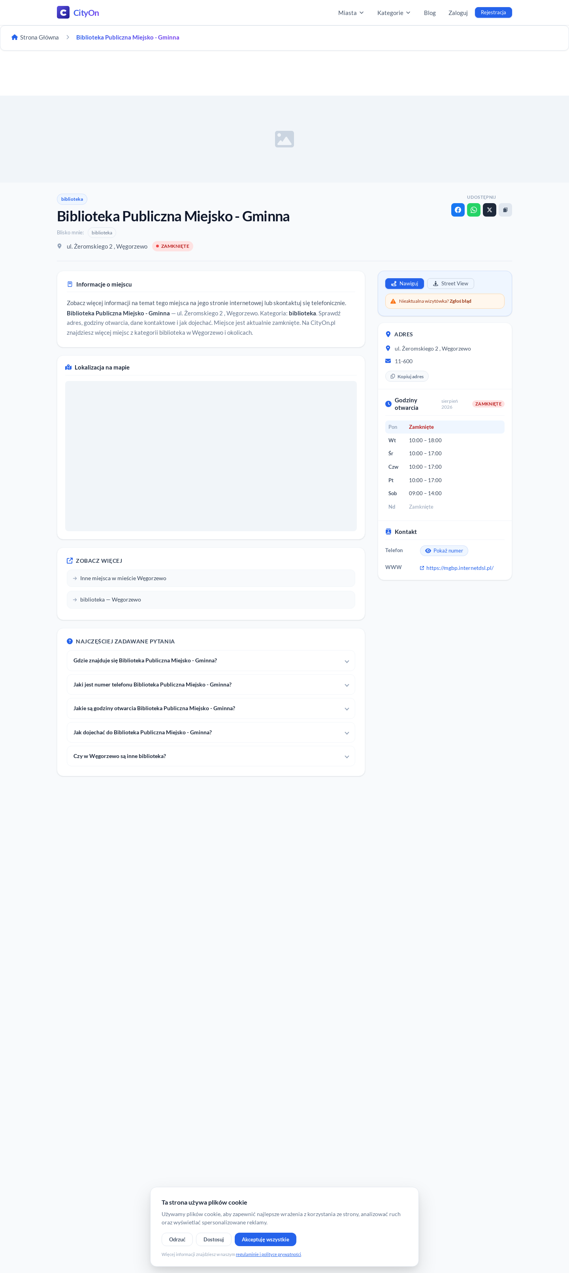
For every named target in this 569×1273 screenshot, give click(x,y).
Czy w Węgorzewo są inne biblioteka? (119, 755)
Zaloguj (458, 12)
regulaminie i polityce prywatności (268, 1254)
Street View (450, 283)
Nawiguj (404, 283)
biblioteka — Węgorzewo (107, 599)
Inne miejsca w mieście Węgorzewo (119, 578)
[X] (489, 210)
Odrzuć (177, 1239)
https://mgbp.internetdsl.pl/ (457, 567)
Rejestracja (493, 12)
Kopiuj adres (407, 376)
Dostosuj (213, 1239)
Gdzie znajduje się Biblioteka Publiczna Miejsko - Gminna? (145, 660)
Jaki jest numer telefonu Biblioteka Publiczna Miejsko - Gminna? (152, 684)
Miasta (351, 12)
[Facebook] (458, 210)
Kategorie (394, 12)
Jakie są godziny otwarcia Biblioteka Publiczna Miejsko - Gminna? (154, 708)
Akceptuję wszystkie (265, 1239)
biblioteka (72, 199)
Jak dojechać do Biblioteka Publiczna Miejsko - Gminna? (142, 732)
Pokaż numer (444, 550)
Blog (430, 12)
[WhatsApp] (473, 210)
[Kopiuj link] (505, 210)
